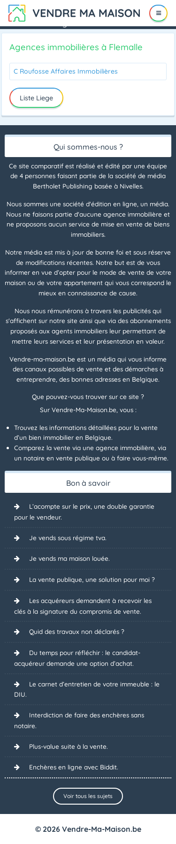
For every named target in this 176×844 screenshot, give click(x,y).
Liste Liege (36, 98)
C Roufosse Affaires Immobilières (66, 71)
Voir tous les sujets (88, 795)
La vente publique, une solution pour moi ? (92, 579)
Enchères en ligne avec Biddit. (73, 767)
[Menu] (158, 13)
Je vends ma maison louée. (69, 558)
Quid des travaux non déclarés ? (76, 631)
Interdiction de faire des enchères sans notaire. (79, 720)
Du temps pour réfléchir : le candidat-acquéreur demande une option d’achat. (77, 657)
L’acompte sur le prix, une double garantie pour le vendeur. (84, 511)
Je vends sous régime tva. (68, 538)
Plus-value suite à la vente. (68, 746)
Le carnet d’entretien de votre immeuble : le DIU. (87, 689)
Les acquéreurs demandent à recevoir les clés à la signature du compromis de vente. (83, 605)
